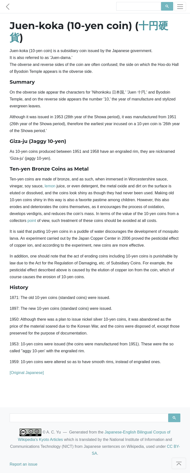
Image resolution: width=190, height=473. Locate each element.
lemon (50, 186)
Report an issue (23, 464)
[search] (138, 6)
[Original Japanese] (27, 373)
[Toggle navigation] (180, 6)
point (31, 220)
